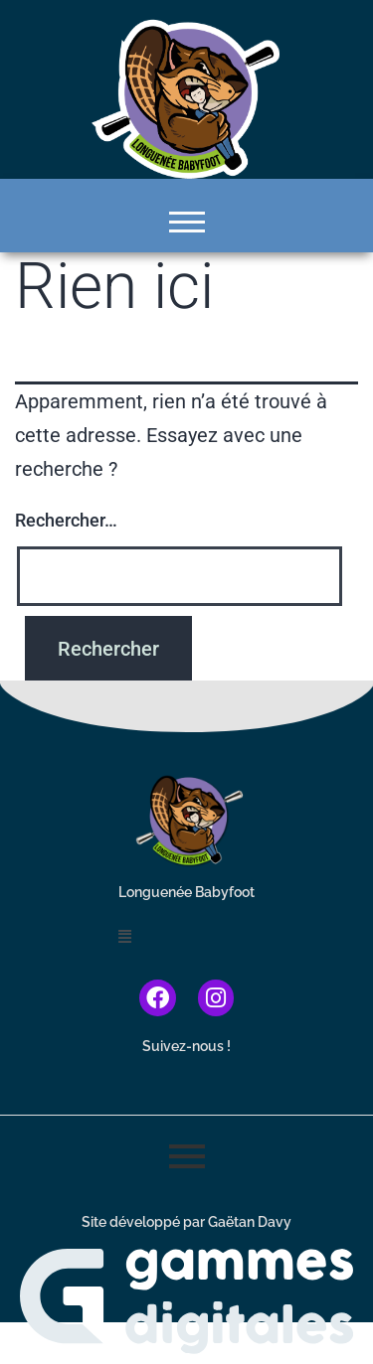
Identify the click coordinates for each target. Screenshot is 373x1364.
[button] (186, 937)
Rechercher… (66, 520)
